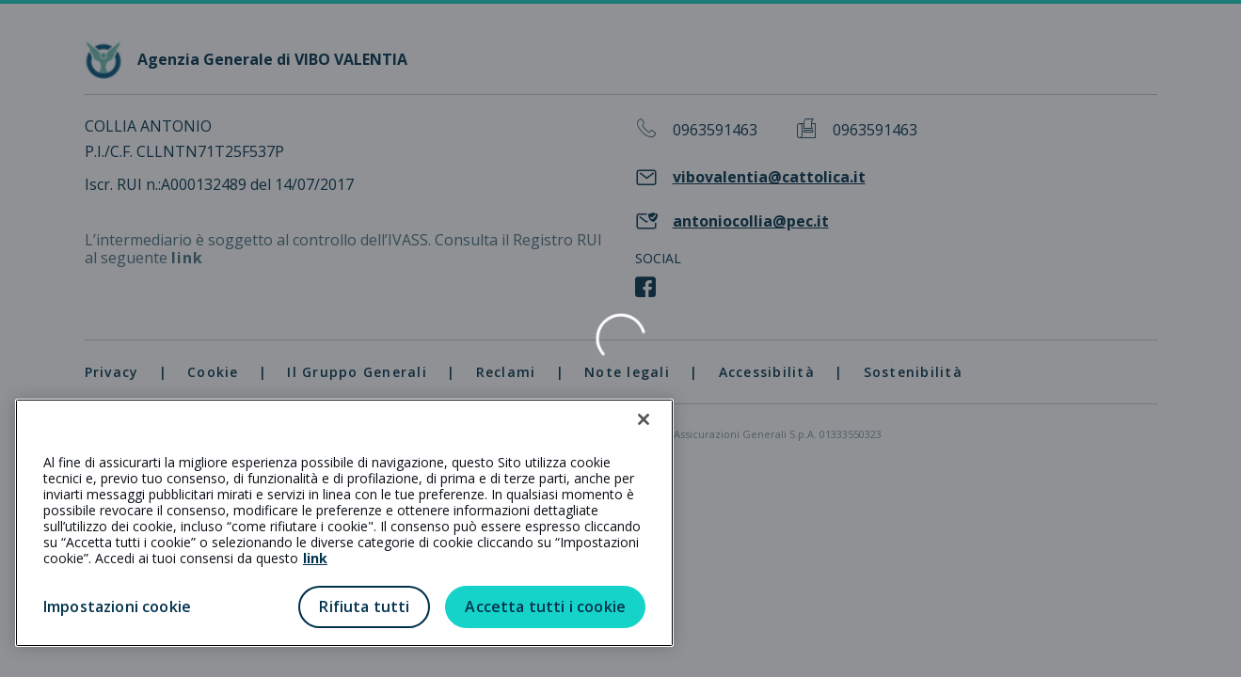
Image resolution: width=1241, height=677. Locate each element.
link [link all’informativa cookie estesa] (315, 558)
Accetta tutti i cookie (545, 606)
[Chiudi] (643, 419)
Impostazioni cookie (117, 606)
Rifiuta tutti (364, 606)
